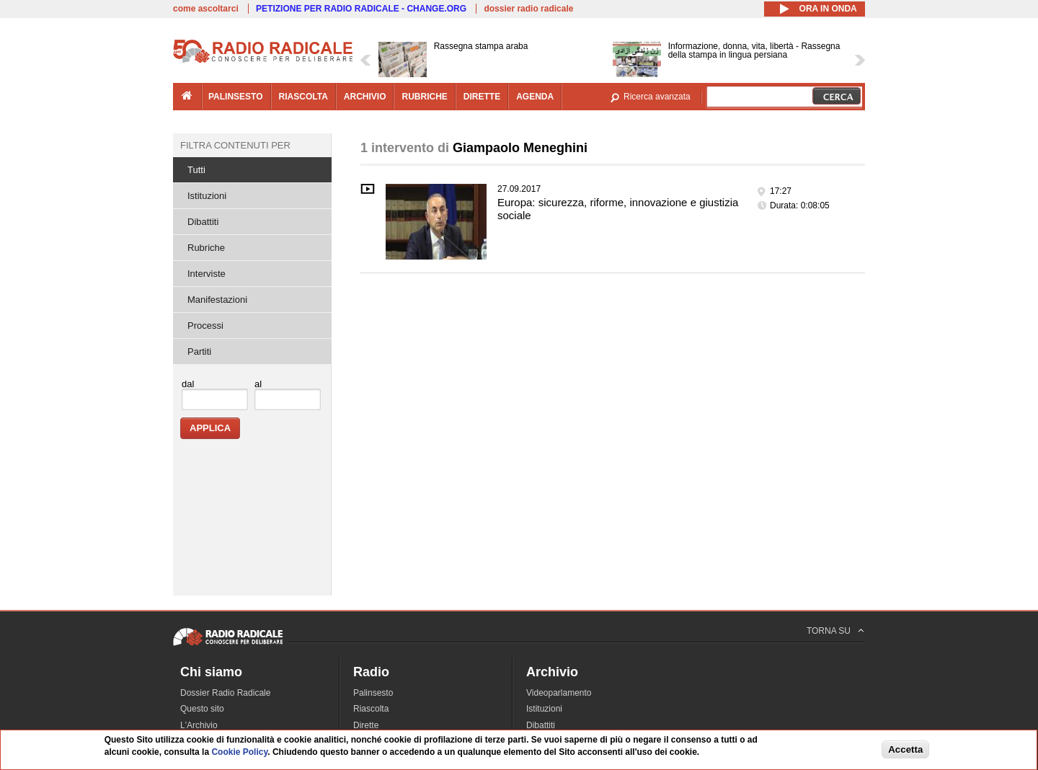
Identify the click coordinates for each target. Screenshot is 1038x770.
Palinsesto (373, 693)
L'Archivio (199, 725)
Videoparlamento (559, 693)
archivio (365, 97)
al (258, 384)
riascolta (303, 97)
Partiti (199, 351)
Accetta (905, 749)
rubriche (424, 97)
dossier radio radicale (528, 9)
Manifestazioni (217, 299)
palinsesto (235, 97)
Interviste (206, 273)
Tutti (196, 169)
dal (188, 384)
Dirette (365, 725)
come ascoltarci (206, 9)
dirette (481, 97)
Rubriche (206, 247)
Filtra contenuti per (235, 145)
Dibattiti (202, 221)
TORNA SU (829, 631)
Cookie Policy (239, 752)
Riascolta (371, 709)
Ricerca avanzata (657, 97)
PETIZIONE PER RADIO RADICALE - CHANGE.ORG (361, 9)
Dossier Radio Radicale (225, 693)
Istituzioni (206, 195)
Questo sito (202, 709)
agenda (535, 97)
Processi (205, 325)
